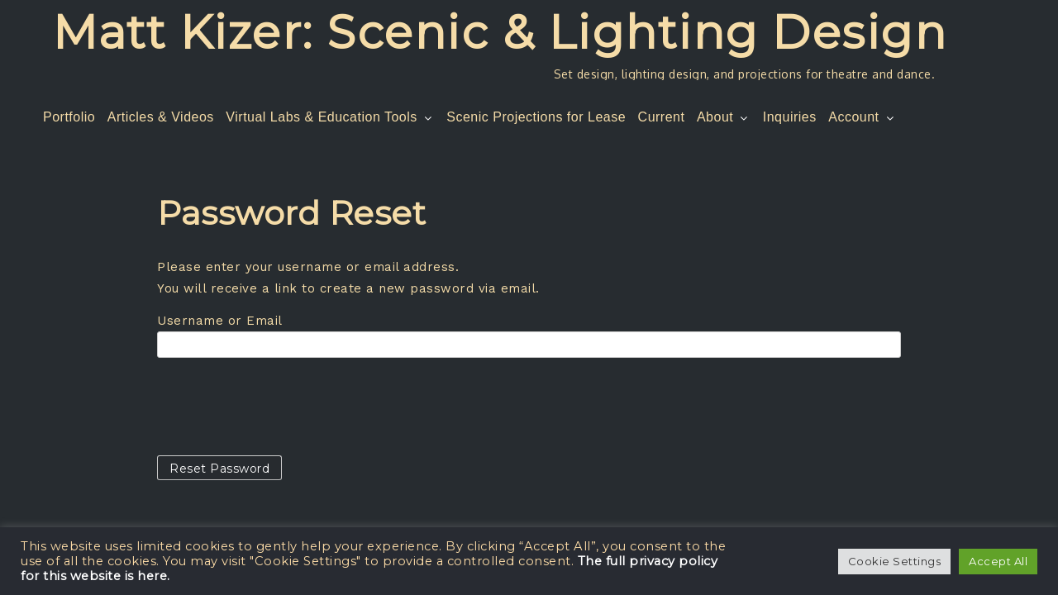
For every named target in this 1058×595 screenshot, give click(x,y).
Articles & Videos (160, 117)
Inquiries (790, 117)
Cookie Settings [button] (894, 561)
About (724, 117)
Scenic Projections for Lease (536, 117)
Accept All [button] (998, 561)
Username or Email (219, 320)
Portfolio (69, 117)
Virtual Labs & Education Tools (330, 117)
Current (661, 117)
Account (862, 117)
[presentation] (282, 406)
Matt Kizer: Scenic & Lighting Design (499, 32)
